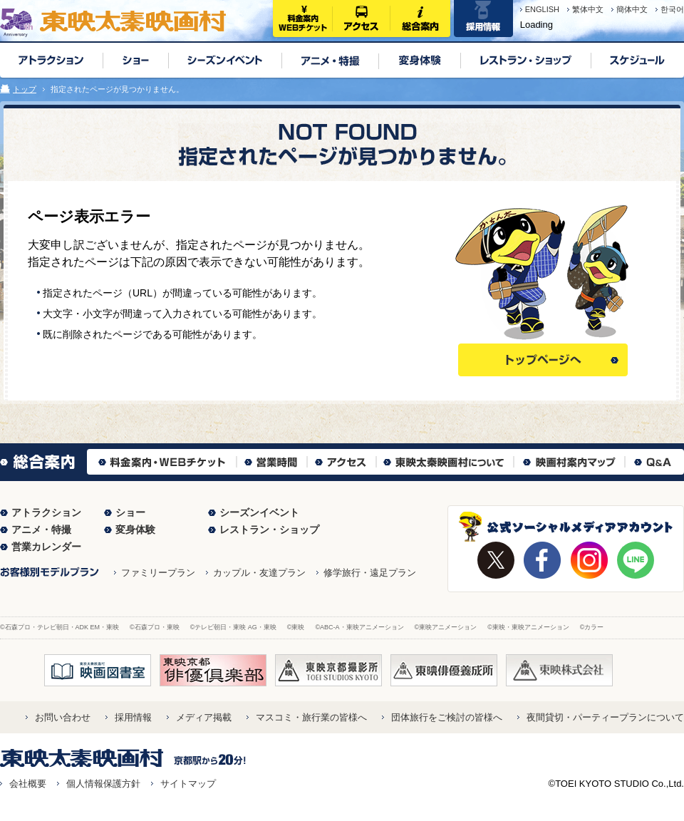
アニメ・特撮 (41, 529)
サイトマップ (188, 783)
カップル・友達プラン (259, 572)
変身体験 (135, 529)
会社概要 (27, 783)
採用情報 (133, 717)
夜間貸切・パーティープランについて (605, 717)
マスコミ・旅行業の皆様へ (311, 717)
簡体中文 (632, 9)
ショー (130, 512)
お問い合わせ (62, 717)
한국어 (672, 9)
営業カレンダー (46, 546)
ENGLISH (542, 9)
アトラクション (46, 512)
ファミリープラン (158, 572)
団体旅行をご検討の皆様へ (446, 717)
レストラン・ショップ (269, 529)
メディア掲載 (204, 717)
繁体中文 (587, 9)
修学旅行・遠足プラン (369, 572)
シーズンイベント (259, 512)
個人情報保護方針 (103, 783)
